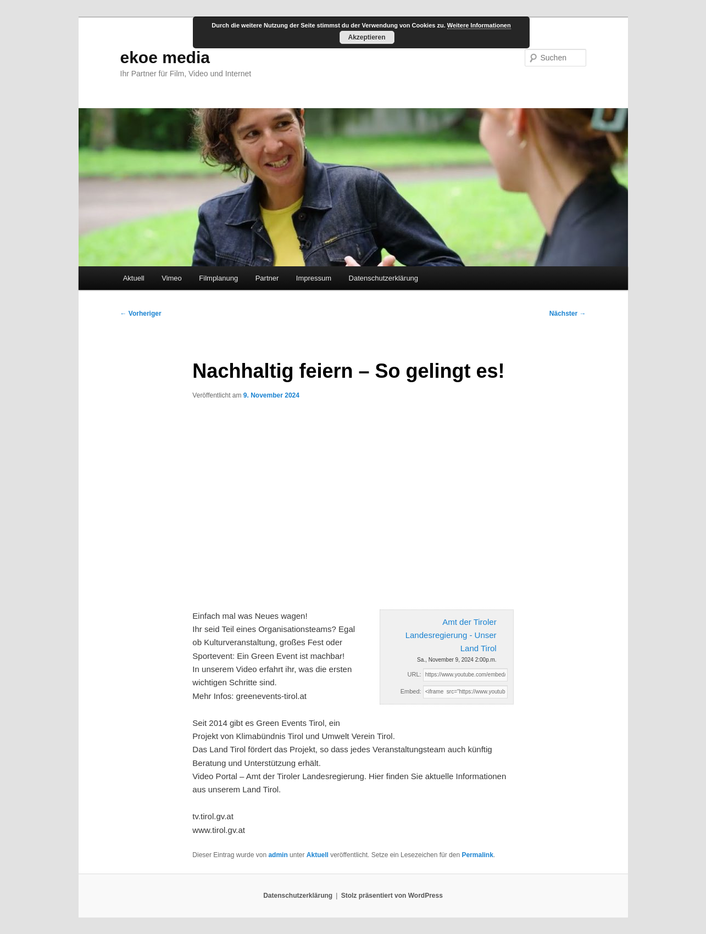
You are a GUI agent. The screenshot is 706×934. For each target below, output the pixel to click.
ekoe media (165, 57)
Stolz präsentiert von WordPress (392, 895)
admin (277, 855)
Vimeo (172, 278)
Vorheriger (141, 313)
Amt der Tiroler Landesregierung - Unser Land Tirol (451, 635)
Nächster (567, 313)
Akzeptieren (366, 37)
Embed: (411, 691)
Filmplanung (218, 278)
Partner (267, 278)
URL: (414, 674)
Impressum (313, 278)
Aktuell (133, 278)
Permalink (477, 855)
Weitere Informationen (479, 25)
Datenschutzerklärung (383, 278)
